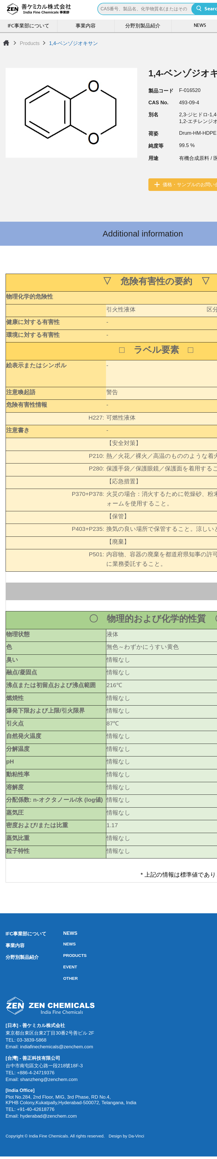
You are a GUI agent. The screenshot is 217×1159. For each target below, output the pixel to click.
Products (30, 43)
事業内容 (86, 26)
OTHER (64, 978)
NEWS (64, 933)
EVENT (64, 966)
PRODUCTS (64, 955)
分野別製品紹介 (142, 26)
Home (6, 43)
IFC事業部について (28, 26)
